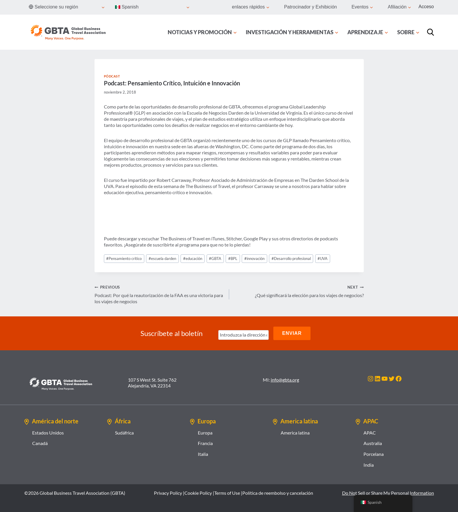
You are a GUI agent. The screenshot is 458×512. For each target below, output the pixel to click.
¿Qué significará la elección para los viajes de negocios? (299, 291)
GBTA (215, 258)
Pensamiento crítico (124, 258)
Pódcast (112, 76)
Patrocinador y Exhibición (310, 6)
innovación (254, 258)
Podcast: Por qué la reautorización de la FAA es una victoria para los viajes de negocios (159, 294)
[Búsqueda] (430, 32)
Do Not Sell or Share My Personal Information (388, 493)
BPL (232, 258)
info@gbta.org (285, 379)
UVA (322, 258)
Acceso (426, 6)
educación (192, 258)
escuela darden (162, 258)
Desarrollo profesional (291, 258)
